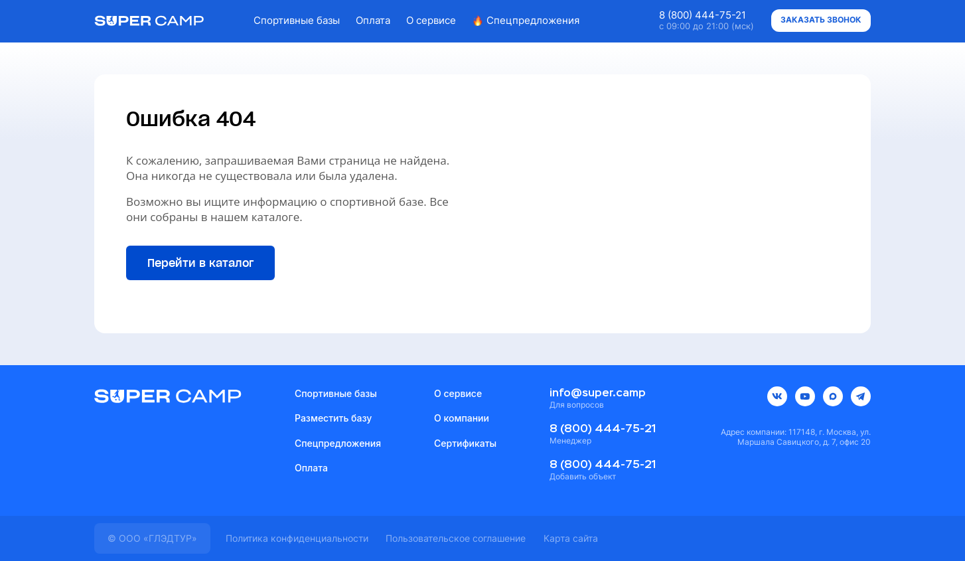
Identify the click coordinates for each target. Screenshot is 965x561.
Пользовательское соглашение (456, 538)
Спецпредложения (525, 20)
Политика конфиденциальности (297, 538)
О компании (461, 418)
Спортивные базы (297, 20)
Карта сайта (571, 538)
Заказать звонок (820, 20)
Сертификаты (465, 443)
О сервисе (431, 20)
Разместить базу (333, 418)
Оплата (373, 20)
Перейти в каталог (200, 263)
